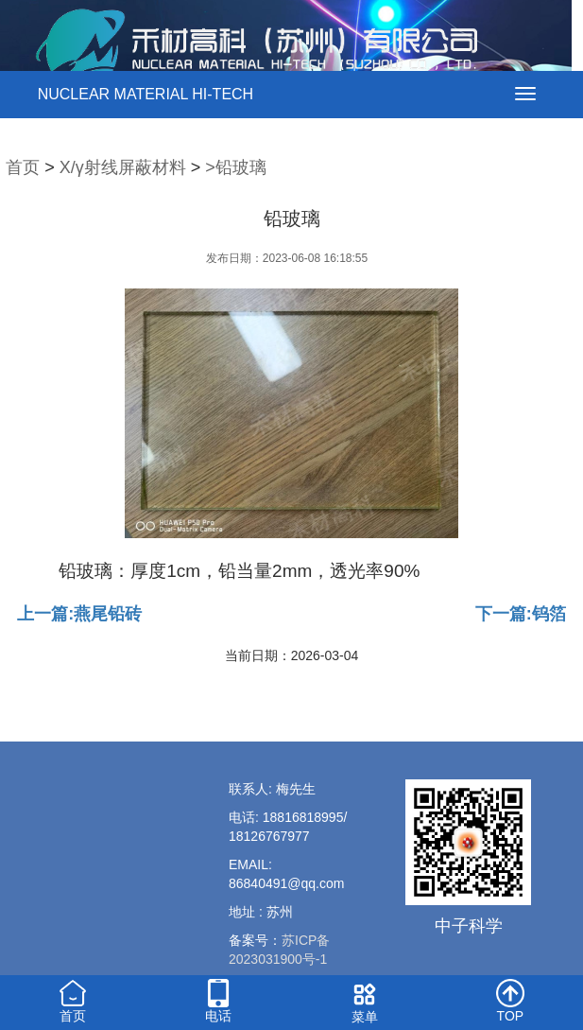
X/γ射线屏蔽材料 (123, 167)
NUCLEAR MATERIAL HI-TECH (145, 94)
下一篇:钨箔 (520, 613)
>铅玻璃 (235, 167)
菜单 (365, 1000)
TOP (510, 999)
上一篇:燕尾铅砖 (79, 613)
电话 (218, 999)
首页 (23, 167)
